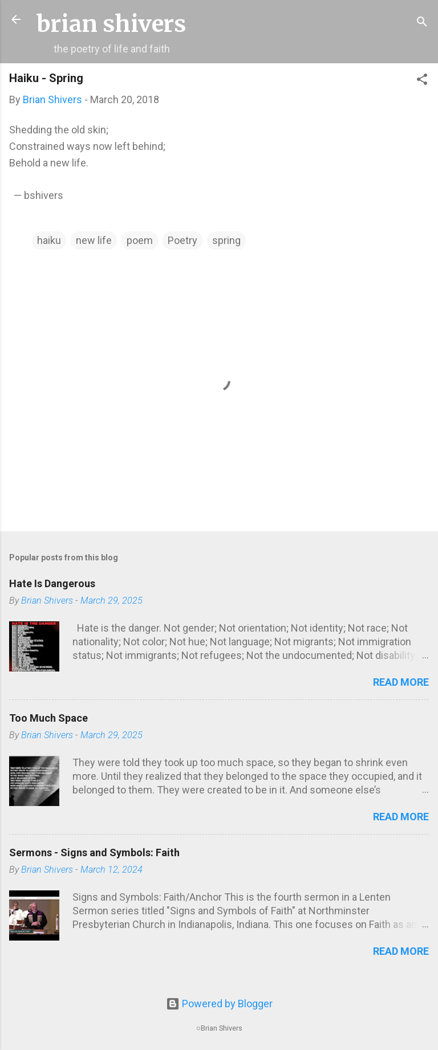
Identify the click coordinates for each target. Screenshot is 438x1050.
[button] (422, 80)
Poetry (182, 240)
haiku (49, 240)
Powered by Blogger (219, 1004)
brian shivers (111, 24)
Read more (401, 682)
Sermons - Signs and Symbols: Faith (94, 852)
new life (94, 240)
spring (226, 240)
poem (140, 240)
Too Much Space (48, 718)
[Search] (422, 23)
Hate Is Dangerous (52, 583)
